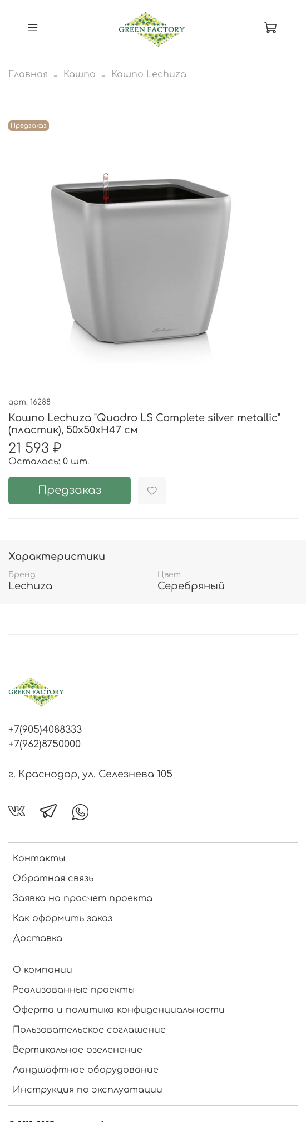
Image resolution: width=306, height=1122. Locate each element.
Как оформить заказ (62, 918)
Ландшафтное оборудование (86, 1070)
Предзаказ (69, 490)
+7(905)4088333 (45, 729)
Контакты (39, 858)
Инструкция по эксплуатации (87, 1090)
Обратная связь (53, 878)
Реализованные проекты (74, 990)
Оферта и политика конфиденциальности (119, 1010)
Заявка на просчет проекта (82, 898)
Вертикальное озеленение (77, 1050)
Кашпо (79, 74)
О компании (42, 970)
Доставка (37, 938)
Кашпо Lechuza (148, 74)
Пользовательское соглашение (89, 1030)
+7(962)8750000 (44, 744)
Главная (28, 74)
